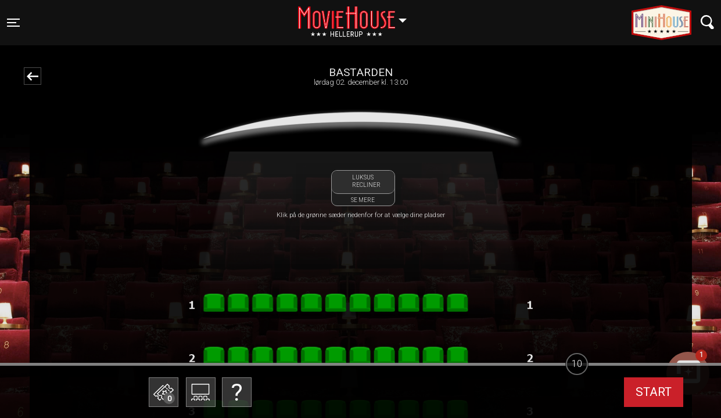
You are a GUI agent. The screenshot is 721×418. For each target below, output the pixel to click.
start (654, 392)
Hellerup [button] (358, 16)
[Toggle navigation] (13, 22)
